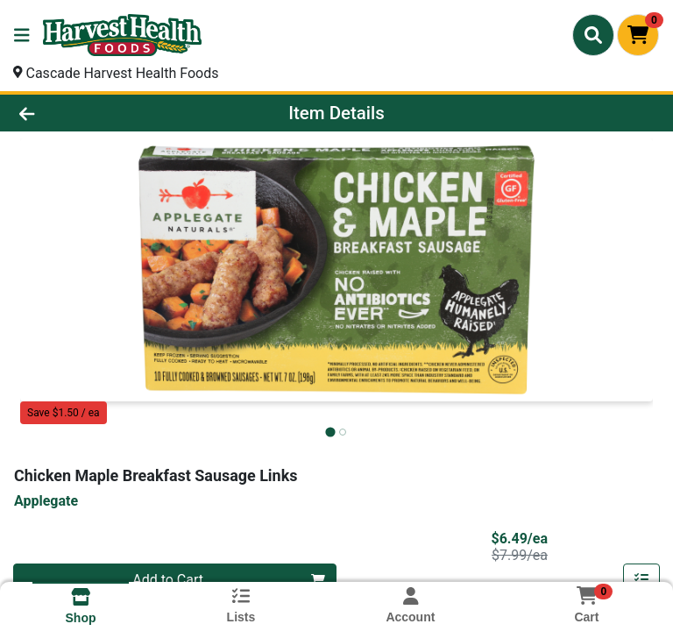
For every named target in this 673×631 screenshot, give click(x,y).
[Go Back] (94, 113)
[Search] (593, 35)
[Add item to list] (641, 580)
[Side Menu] (22, 35)
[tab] (330, 431)
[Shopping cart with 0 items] (638, 35)
